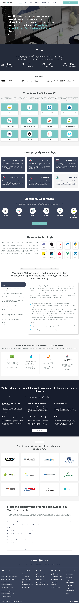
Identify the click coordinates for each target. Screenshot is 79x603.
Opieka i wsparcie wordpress (27, 581)
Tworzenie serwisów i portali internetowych (9, 576)
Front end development (40, 581)
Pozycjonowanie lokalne (55, 574)
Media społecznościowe (70, 590)
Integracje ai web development (42, 584)
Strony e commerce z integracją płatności (8, 591)
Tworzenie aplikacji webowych (6, 582)
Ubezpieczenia (68, 580)
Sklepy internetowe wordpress (27, 584)
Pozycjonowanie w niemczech (56, 579)
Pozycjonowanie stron (55, 573)
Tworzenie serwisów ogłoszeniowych (8, 577)
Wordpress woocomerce (26, 582)
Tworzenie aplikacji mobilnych (6, 584)
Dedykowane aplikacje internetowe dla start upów (9, 589)
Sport (67, 591)
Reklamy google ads (55, 585)
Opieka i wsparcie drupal (26, 579)
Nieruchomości (69, 585)
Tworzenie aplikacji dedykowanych (7, 579)
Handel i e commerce (70, 588)
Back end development (40, 582)
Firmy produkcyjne (69, 575)
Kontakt (39, 223)
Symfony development (40, 574)
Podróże (67, 593)
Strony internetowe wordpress (27, 585)
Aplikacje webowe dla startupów (7, 587)
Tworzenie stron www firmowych (7, 574)
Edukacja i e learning (69, 574)
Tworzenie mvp (3, 585)
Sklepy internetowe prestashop (6, 596)
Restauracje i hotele (69, 587)
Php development (39, 573)
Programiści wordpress (26, 577)
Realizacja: (74, 601)
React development (40, 577)
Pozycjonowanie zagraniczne (56, 577)
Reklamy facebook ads (55, 587)
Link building (53, 584)
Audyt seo (53, 581)
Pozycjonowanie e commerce (56, 576)
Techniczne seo (54, 582)
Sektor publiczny (69, 583)
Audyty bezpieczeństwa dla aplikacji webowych (10, 594)
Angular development (40, 579)
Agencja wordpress (25, 574)
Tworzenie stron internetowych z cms (8, 593)
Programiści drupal (25, 576)
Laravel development (40, 576)
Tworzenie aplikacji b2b (5, 581)
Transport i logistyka (70, 582)
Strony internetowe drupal (26, 587)
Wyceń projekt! (70, 2)
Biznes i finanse (69, 577)
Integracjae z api (39, 585)
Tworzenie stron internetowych (6, 573)
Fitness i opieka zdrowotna (71, 579)
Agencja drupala (25, 573)
